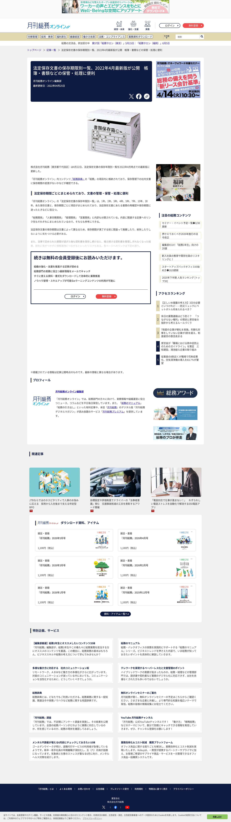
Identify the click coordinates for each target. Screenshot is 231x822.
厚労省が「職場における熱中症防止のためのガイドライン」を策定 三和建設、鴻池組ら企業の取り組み (180, 346)
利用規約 (139, 788)
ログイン (172, 25)
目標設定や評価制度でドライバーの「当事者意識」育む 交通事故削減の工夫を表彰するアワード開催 (115, 503)
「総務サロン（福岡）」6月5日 (153, 43)
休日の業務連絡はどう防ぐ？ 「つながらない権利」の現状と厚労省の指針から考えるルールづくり (180, 319)
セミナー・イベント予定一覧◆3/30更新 (181, 225)
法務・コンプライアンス (112, 36)
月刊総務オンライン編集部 (69, 391)
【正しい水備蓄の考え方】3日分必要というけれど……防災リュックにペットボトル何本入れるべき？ (180, 306)
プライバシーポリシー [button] (92, 818)
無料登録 (195, 25)
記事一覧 (52, 50)
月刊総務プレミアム (113, 411)
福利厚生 (61, 36)
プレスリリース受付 (119, 788)
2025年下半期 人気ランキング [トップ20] (181, 279)
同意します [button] (217, 816)
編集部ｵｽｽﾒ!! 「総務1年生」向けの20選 (180, 246)
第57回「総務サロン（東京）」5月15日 (113, 43)
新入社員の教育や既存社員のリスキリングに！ (181, 257)
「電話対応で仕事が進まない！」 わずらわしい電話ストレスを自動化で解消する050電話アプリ (176, 503)
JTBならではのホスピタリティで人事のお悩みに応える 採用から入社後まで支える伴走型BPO (54, 503)
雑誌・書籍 (74, 541)
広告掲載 (100, 788)
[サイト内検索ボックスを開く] (202, 36)
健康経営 (74, 36)
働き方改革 (89, 36)
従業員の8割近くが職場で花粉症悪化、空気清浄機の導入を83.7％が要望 (180, 360)
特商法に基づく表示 (158, 788)
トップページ (34, 50)
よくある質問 (66, 788)
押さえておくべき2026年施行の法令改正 (180, 236)
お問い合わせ (84, 788)
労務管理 (32, 36)
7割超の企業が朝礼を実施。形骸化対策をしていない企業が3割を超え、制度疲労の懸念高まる (180, 333)
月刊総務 (112, 407)
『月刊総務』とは (45, 788)
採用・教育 (47, 36)
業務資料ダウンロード (140, 36)
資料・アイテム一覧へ (116, 614)
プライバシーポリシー (183, 788)
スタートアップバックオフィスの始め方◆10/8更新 (181, 268)
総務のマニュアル (130, 403)
